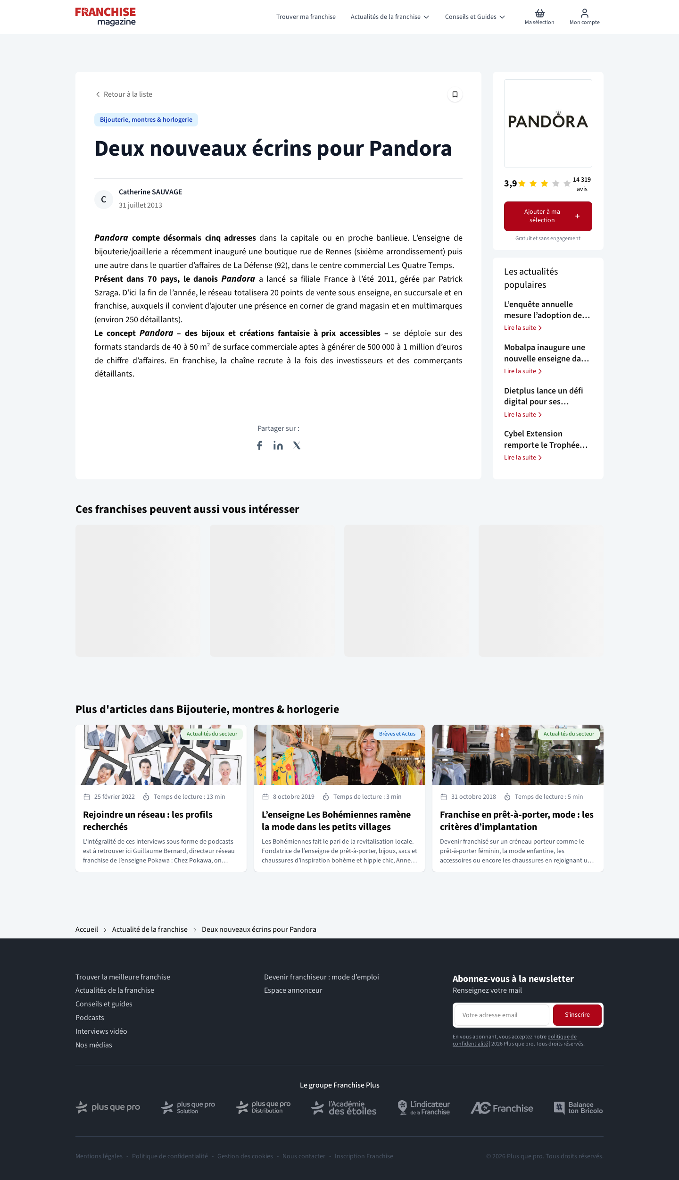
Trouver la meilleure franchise (122, 977)
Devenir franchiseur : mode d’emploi (321, 977)
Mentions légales (99, 1156)
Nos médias (93, 1045)
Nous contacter (303, 1156)
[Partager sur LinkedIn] (278, 445)
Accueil (86, 929)
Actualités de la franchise (114, 991)
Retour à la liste (123, 94)
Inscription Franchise (364, 1156)
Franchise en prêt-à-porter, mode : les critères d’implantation (517, 821)
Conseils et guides (103, 1004)
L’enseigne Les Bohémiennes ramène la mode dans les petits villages (336, 821)
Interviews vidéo (101, 1032)
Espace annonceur (293, 991)
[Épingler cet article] (455, 94)
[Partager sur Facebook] (259, 445)
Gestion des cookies (245, 1156)
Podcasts (89, 1018)
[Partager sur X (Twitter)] (297, 445)
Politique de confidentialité (170, 1156)
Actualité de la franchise (150, 929)
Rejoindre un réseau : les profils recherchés (148, 821)
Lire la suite (524, 328)
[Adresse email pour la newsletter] (502, 1014)
